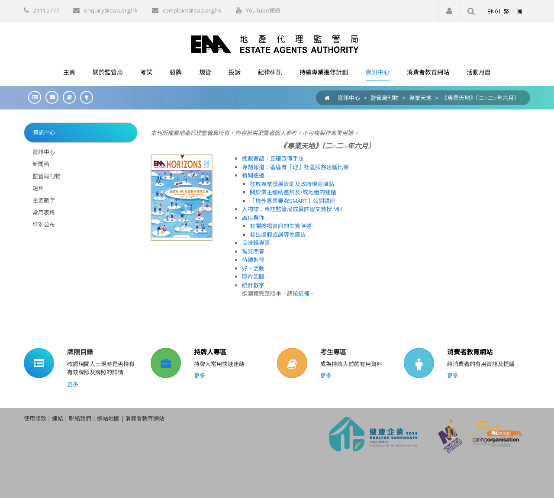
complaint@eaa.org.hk (192, 10)
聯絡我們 (80, 418)
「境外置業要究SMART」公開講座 (292, 201)
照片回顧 (253, 276)
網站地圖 (108, 418)
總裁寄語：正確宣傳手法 (273, 158)
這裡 (303, 293)
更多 (72, 384)
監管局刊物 (384, 98)
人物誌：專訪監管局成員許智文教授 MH (292, 209)
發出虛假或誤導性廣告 (278, 234)
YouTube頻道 (263, 10)
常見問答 (253, 251)
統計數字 (253, 285)
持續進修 (253, 259)
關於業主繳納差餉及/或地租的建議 (293, 192)
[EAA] (277, 44)
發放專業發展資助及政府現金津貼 (292, 184)
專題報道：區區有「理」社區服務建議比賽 (295, 167)
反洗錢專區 (256, 243)
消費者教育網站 (470, 351)
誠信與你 (253, 218)
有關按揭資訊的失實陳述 (281, 226)
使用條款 (35, 418)
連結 (57, 418)
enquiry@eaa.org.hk (111, 10)
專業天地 (420, 98)
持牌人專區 (210, 351)
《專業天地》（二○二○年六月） (480, 98)
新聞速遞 (253, 175)
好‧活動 (253, 268)
